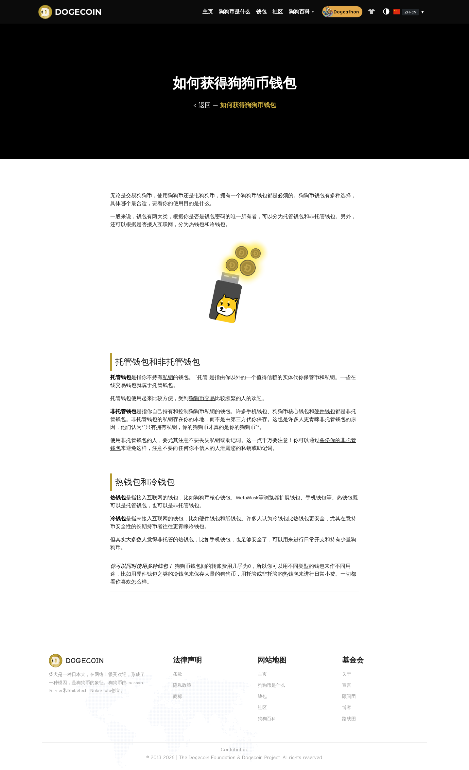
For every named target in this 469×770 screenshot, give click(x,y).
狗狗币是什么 (234, 12)
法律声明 (187, 660)
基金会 (353, 660)
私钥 (168, 377)
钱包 (261, 12)
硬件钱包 (324, 411)
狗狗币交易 (202, 398)
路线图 (349, 719)
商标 (177, 696)
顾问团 (349, 696)
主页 (207, 12)
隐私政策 (182, 685)
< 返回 (203, 105)
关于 (346, 674)
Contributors (235, 750)
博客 (346, 707)
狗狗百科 (299, 12)
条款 (177, 674)
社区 (277, 12)
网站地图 (272, 660)
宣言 (346, 685)
